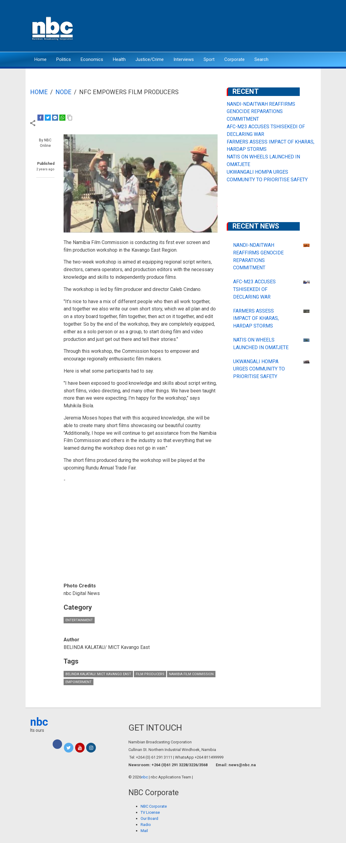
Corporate (234, 59)
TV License (150, 812)
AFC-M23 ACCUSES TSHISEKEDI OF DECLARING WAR (254, 289)
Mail (144, 830)
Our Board (149, 818)
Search (261, 59)
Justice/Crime (149, 59)
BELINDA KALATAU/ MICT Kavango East (98, 674)
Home (40, 59)
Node (63, 92)
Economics (92, 59)
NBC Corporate (154, 806)
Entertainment (79, 620)
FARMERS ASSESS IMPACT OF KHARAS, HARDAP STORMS (256, 318)
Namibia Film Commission (191, 674)
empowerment (78, 682)
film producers (150, 674)
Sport (209, 59)
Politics (63, 59)
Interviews (183, 59)
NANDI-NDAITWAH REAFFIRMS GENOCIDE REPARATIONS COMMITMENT (261, 111)
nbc (39, 722)
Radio (146, 824)
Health (119, 59)
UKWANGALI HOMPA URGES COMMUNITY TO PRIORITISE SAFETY (259, 369)
